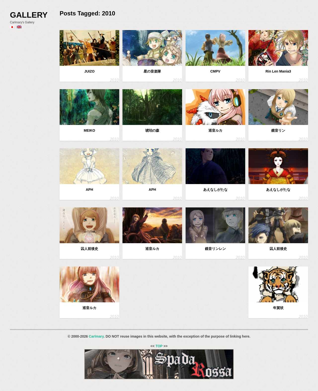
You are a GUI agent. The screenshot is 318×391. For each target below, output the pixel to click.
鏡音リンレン (215, 249)
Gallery (29, 14)
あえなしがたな (215, 190)
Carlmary (96, 336)
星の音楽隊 (152, 71)
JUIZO (89, 71)
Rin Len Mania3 (278, 71)
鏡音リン (278, 130)
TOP (159, 346)
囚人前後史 (89, 249)
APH (89, 190)
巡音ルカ (215, 130)
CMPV (215, 71)
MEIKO (89, 130)
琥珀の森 (152, 130)
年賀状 (278, 308)
